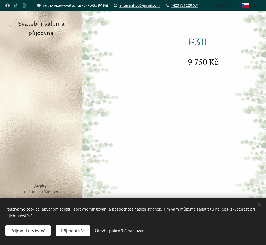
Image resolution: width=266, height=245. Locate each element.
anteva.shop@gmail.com (139, 5)
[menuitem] (41, 97)
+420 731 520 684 (184, 5)
